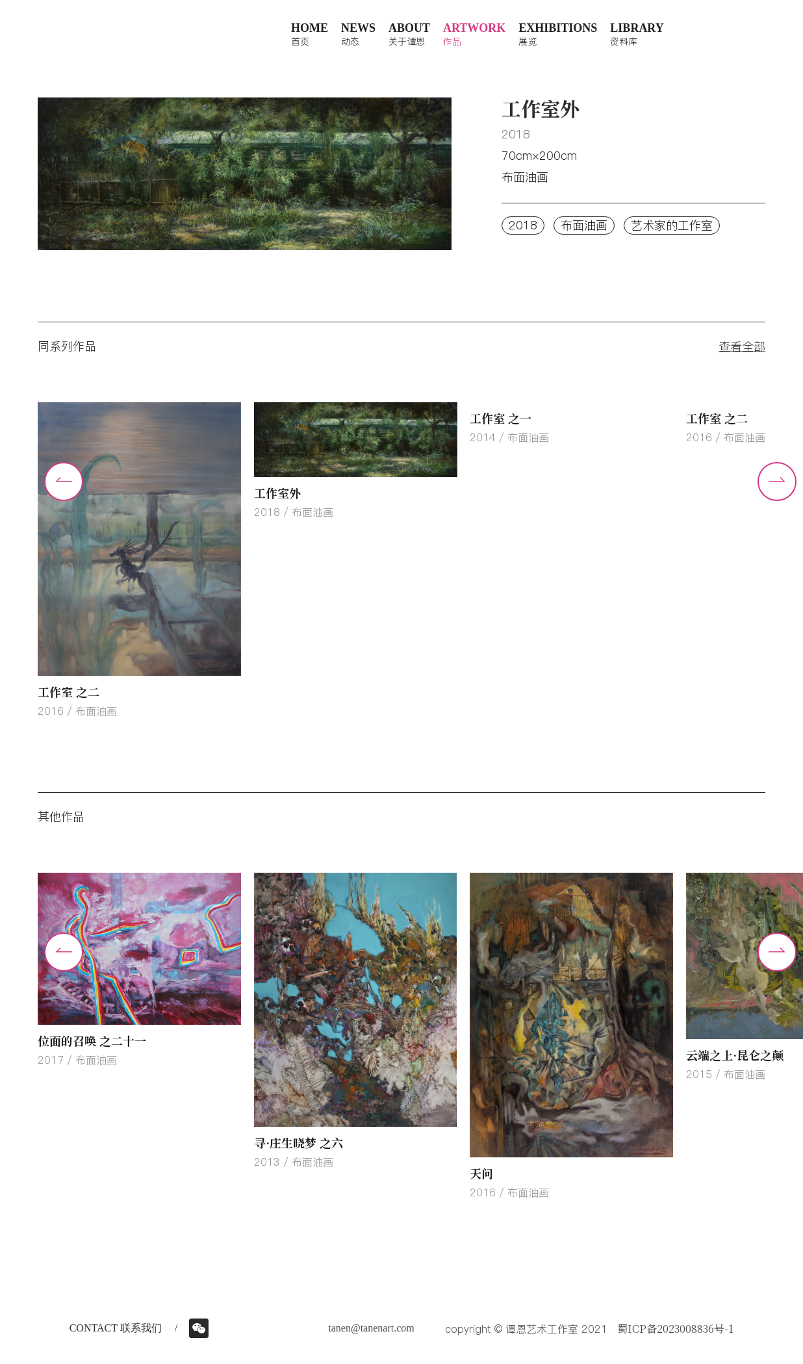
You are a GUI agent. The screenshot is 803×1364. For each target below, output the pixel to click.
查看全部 (742, 346)
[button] (777, 481)
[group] (139, 561)
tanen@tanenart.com (371, 1327)
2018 (523, 225)
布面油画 (584, 225)
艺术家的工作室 (672, 225)
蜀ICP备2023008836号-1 (675, 1328)
